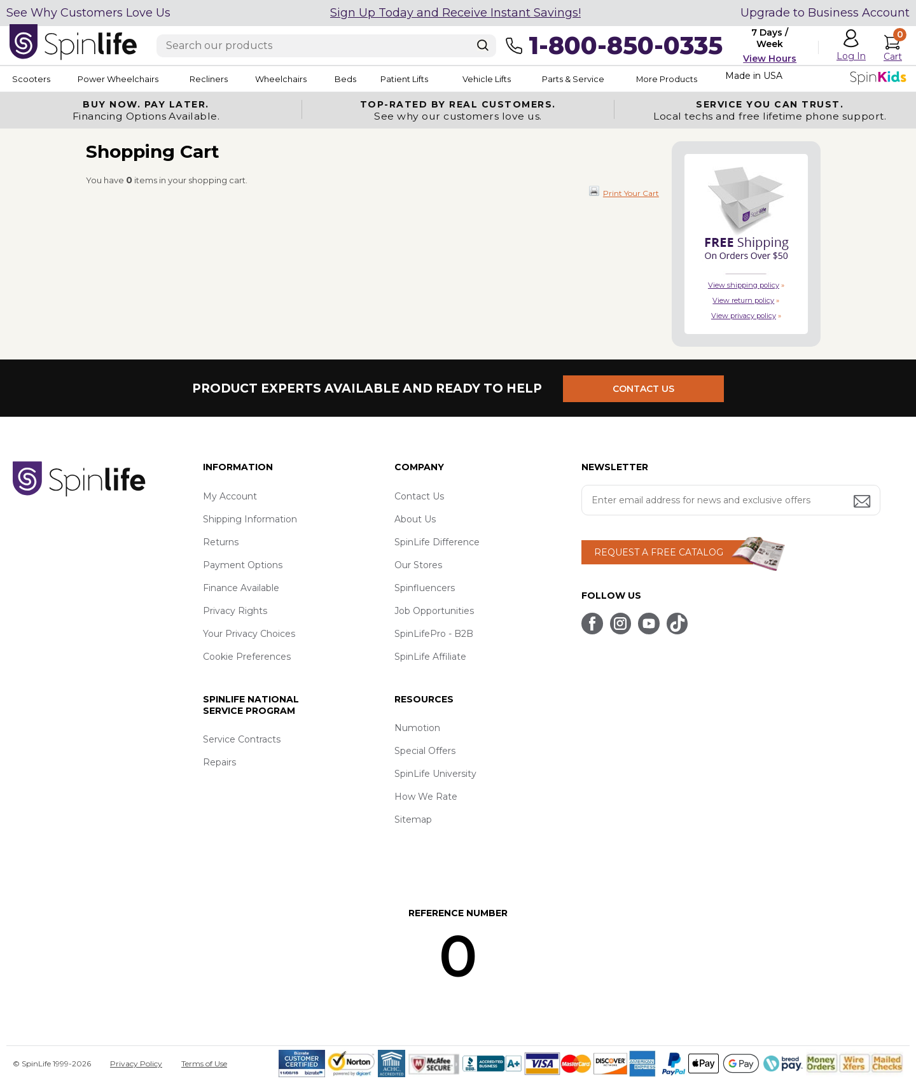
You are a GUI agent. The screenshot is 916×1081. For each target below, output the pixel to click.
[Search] (483, 45)
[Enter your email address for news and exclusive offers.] (730, 500)
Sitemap (413, 819)
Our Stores (418, 565)
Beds (381, 79)
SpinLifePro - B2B (433, 633)
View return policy (743, 300)
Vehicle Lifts (539, 79)
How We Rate (425, 796)
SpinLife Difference (437, 542)
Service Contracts (242, 739)
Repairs (219, 762)
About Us (415, 519)
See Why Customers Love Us (88, 13)
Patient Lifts (450, 79)
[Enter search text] (326, 45)
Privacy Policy (136, 1063)
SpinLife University (435, 773)
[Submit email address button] (863, 502)
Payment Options (242, 565)
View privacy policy (743, 315)
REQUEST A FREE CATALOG (658, 552)
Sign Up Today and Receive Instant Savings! (455, 13)
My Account (230, 496)
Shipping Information (250, 519)
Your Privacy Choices (249, 633)
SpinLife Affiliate (430, 656)
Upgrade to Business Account (825, 13)
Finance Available (241, 588)
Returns (221, 542)
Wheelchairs (307, 79)
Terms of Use (204, 1063)
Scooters (29, 79)
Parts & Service (635, 79)
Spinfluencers (424, 588)
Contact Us (419, 496)
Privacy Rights (235, 611)
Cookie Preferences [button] (247, 656)
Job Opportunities (434, 611)
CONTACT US (647, 388)
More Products (737, 79)
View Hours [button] (769, 58)
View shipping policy (743, 285)
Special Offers (424, 751)
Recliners (226, 79)
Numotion (417, 728)
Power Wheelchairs (126, 79)
